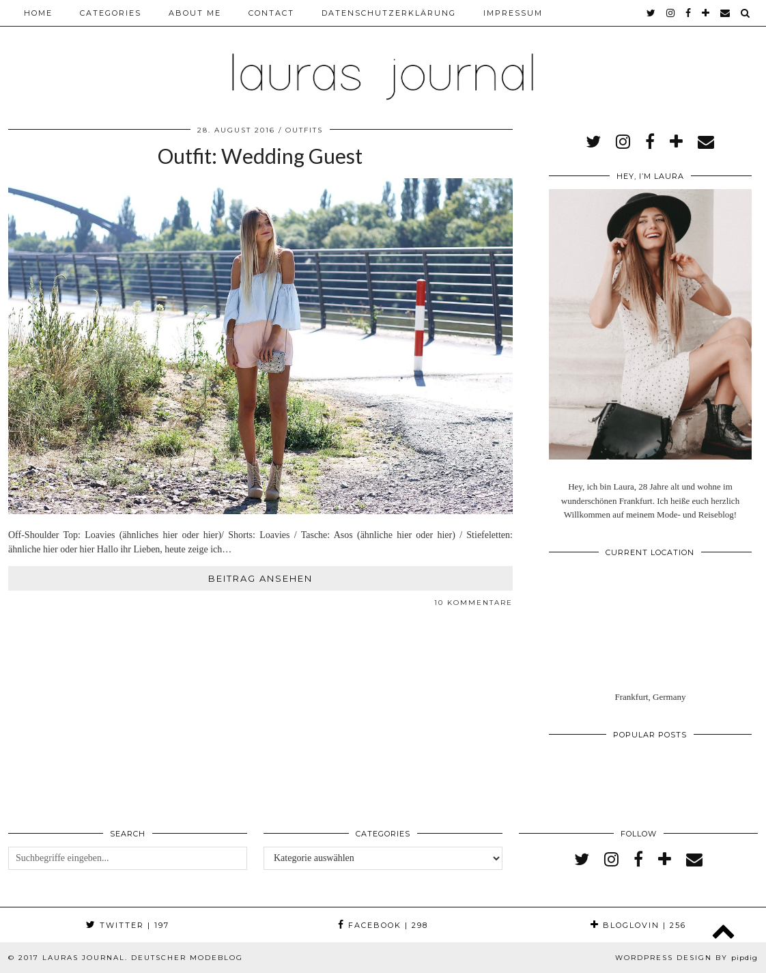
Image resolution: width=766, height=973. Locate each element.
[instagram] (671, 13)
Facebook (383, 925)
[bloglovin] (706, 13)
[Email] (725, 13)
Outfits (304, 130)
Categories (110, 13)
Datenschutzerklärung (389, 13)
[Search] (746, 13)
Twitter (127, 925)
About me (195, 13)
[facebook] (688, 13)
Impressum (513, 13)
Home (38, 13)
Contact (271, 13)
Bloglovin (638, 925)
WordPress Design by (686, 957)
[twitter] (652, 13)
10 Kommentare (473, 602)
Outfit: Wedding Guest (260, 155)
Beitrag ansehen (260, 578)
